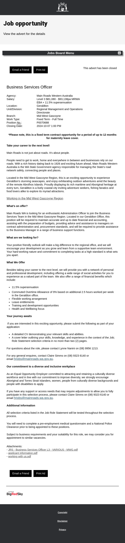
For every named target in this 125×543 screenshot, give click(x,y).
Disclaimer (62, 521)
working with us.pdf (19, 456)
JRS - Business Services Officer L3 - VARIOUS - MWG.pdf (43, 449)
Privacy (62, 529)
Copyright (62, 512)
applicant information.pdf (22, 453)
